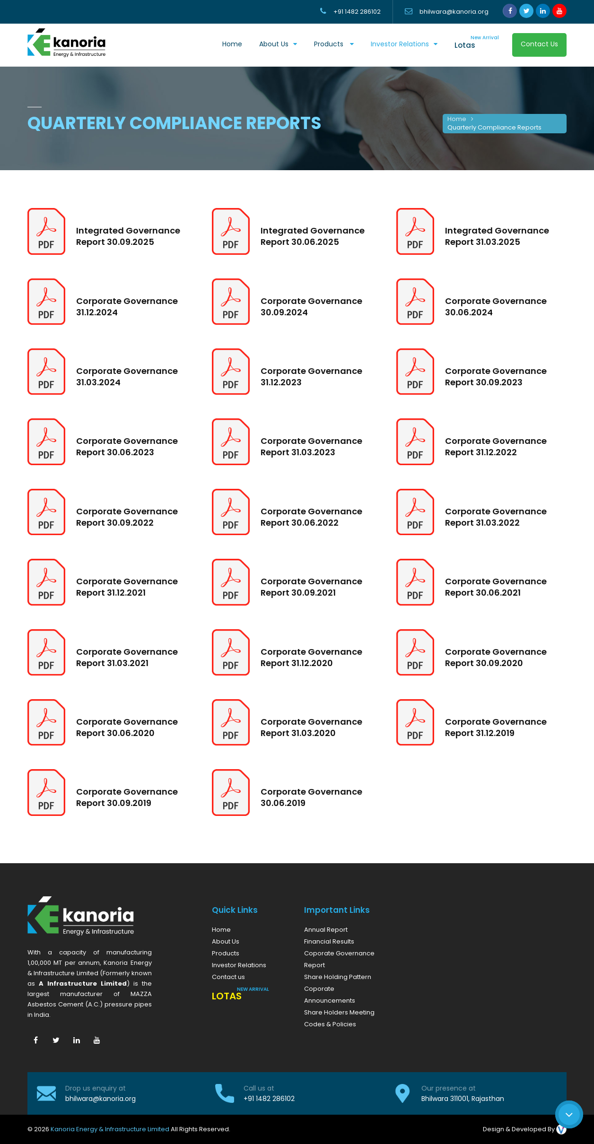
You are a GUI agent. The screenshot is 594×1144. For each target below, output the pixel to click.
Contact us (228, 976)
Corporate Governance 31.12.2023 (311, 376)
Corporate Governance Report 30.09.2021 (311, 586)
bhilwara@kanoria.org (100, 1098)
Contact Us (539, 44)
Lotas (476, 42)
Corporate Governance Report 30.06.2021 (496, 586)
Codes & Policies (330, 1024)
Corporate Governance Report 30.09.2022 (127, 517)
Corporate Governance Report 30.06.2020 (127, 727)
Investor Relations (400, 44)
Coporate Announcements (329, 994)
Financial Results (329, 941)
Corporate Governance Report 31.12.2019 (496, 727)
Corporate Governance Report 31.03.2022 (496, 517)
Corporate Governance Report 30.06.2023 (127, 446)
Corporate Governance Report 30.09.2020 (496, 657)
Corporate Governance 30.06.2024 (496, 306)
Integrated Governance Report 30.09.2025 (128, 236)
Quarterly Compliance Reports (494, 127)
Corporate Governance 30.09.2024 (311, 306)
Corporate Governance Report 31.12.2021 (127, 586)
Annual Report (326, 929)
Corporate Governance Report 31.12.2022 (496, 446)
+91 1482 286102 (269, 1098)
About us (273, 44)
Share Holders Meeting (339, 1012)
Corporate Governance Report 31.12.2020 (311, 657)
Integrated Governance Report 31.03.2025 (497, 236)
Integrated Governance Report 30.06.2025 (313, 236)
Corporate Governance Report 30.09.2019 (127, 797)
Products (329, 44)
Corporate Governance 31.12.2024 (127, 306)
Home (232, 44)
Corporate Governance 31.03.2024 (127, 376)
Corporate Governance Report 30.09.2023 (496, 376)
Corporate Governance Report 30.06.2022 (311, 517)
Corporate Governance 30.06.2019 (311, 797)
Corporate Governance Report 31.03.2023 (311, 446)
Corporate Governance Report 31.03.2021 (127, 657)
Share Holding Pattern (337, 976)
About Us (225, 941)
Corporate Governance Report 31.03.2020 (311, 727)
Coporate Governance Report (339, 959)
